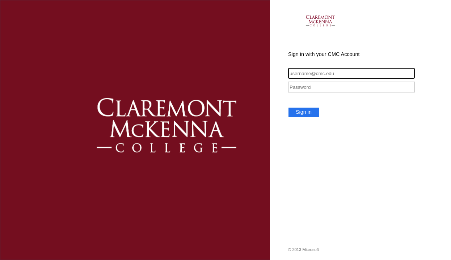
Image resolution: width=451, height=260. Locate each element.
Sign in (304, 112)
